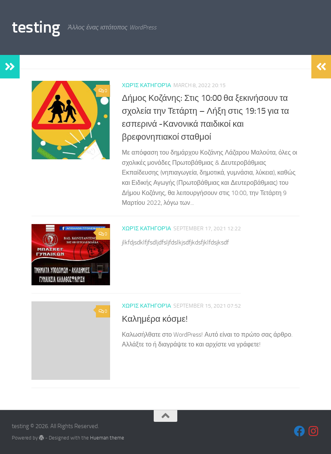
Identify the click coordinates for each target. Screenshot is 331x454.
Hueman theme (107, 438)
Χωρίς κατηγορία (146, 85)
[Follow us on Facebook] (299, 431)
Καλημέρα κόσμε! (155, 319)
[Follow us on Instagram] (313, 431)
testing (36, 27)
